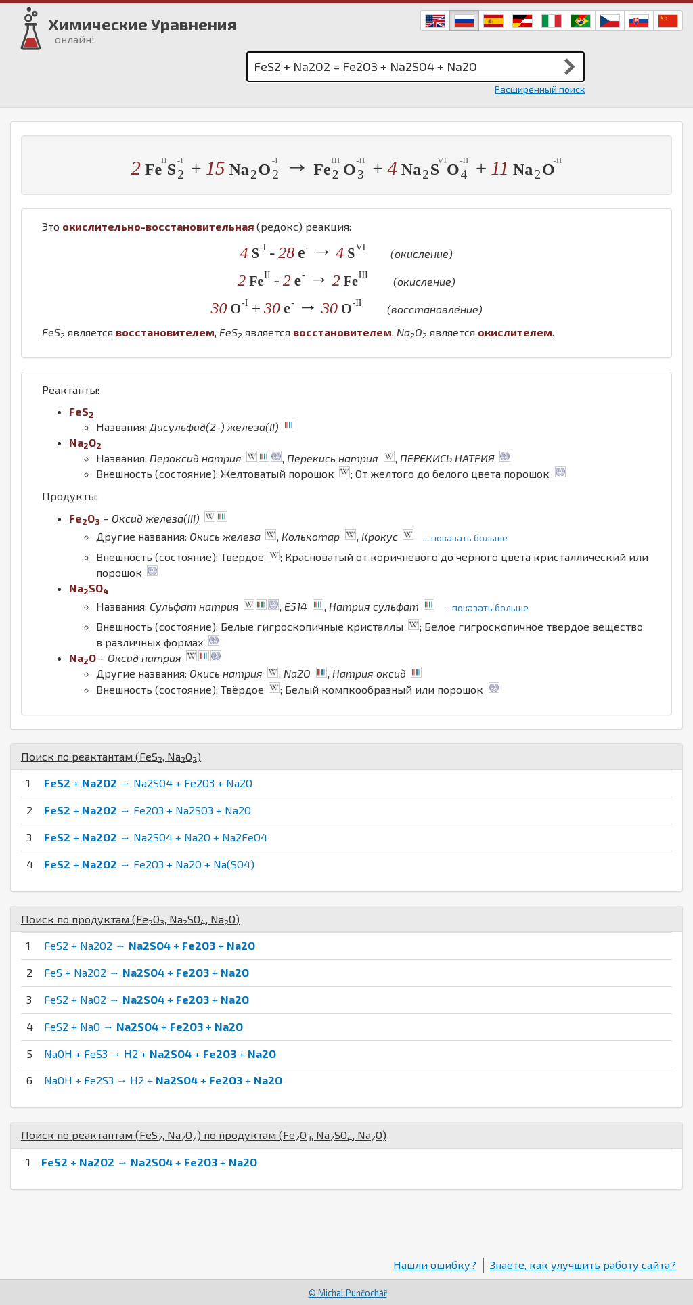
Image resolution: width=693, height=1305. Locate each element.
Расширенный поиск (540, 89)
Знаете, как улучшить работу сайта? (583, 1264)
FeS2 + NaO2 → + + (146, 999)
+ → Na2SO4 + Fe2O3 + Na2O (148, 782)
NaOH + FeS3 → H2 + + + (160, 1053)
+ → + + (149, 1161)
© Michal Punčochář (348, 1292)
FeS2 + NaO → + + (143, 1026)
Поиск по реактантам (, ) (111, 756)
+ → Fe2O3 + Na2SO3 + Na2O (147, 809)
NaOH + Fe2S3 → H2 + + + (163, 1080)
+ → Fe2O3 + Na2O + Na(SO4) (149, 864)
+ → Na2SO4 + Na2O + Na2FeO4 (155, 837)
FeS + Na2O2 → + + (146, 972)
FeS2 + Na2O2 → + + (149, 945)
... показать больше (465, 538)
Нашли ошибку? (434, 1264)
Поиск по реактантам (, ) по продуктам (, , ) (203, 1134)
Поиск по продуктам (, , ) (130, 918)
